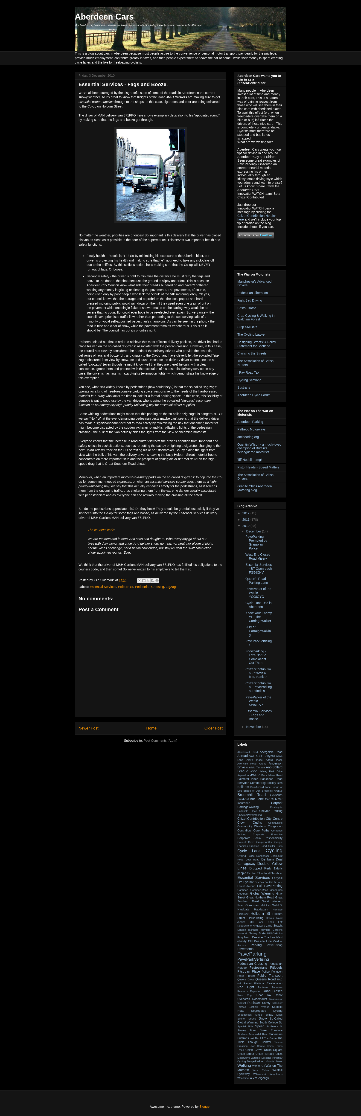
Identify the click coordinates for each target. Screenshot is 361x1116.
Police (266, 971)
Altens (262, 763)
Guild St (277, 905)
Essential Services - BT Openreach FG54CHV (258, 568)
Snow (263, 1018)
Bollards (243, 787)
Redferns (263, 987)
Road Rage (245, 995)
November (254, 727)
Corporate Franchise (267, 834)
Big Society (268, 783)
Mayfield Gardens (271, 929)
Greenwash (252, 905)
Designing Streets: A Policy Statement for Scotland (256, 344)
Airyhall (270, 756)
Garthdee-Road (259, 890)
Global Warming (262, 893)
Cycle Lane (249, 851)
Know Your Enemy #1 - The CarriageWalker (258, 617)
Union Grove (253, 1050)
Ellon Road (263, 873)
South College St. (270, 1022)
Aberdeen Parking (250, 422)
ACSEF (260, 756)
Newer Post (89, 728)
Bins (280, 783)
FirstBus (259, 882)
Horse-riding (256, 918)
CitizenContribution (251, 818)
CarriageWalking (248, 807)
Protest (251, 975)
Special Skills (245, 1026)
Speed (259, 1026)
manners (253, 929)
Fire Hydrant (245, 882)
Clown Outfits (249, 822)
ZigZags (172, 587)
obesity (242, 941)
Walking (244, 1065)
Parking (256, 945)
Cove (251, 842)
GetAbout (242, 893)
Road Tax (263, 995)
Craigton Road (258, 846)
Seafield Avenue (259, 1007)
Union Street (245, 1053)
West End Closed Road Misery (257, 556)
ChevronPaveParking (249, 815)
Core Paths (261, 830)
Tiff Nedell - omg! (249, 460)
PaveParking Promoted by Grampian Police (256, 542)
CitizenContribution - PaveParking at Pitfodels (258, 687)
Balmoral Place (247, 779)
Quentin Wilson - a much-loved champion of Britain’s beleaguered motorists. (259, 448)
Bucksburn (275, 795)
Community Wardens (251, 826)
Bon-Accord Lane (260, 787)
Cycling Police (246, 855)
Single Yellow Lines (268, 1014)
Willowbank (259, 1074)
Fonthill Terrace (273, 882)
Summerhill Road (258, 1034)
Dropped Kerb (260, 868)
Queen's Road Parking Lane (256, 580)
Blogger (204, 1106)
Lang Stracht (274, 925)
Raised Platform (254, 983)
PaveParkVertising (253, 959)
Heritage (277, 909)
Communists (275, 822)
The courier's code (101, 530)
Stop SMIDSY (247, 327)
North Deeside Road (257, 937)
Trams (278, 1046)
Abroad (242, 756)
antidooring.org (248, 437)
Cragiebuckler (264, 842)
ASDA (253, 771)
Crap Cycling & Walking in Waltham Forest (255, 317)
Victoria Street (274, 1061)
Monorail (242, 933)
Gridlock (266, 905)
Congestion (275, 826)
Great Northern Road (260, 897)
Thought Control (259, 1042)
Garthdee (242, 890)
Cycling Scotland (249, 380)
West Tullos (261, 1070)
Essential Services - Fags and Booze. (258, 715)
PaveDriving (274, 945)
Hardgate (243, 909)
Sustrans (243, 387)
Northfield (276, 937)
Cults (280, 846)
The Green (270, 1038)
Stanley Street (246, 1030)
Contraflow (244, 830)
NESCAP (272, 933)
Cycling (274, 850)
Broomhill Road (251, 795)
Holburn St (125, 587)
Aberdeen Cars (104, 16)
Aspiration (243, 775)
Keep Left (275, 922)
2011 (246, 519)
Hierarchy (242, 914)
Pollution (276, 971)
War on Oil (258, 1065)
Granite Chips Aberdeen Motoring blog (254, 488)
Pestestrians (258, 967)
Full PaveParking (269, 886)
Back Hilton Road (271, 775)
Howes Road (274, 918)
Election (251, 873)
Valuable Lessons (261, 1057)
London (241, 929)
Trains (270, 1046)
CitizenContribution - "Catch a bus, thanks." (258, 673)
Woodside (243, 1078)
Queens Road (265, 979)
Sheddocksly (244, 1014)
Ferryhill (277, 878)
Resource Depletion (249, 991)
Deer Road (252, 859)
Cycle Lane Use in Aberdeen (258, 605)
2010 (246, 526)
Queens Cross (245, 979)
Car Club (271, 799)
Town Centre (257, 1046)
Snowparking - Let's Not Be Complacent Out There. (255, 657)
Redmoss (277, 987)
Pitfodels (276, 967)
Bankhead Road (271, 779)
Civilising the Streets (252, 353)
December (254, 531)
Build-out (243, 799)
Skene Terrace (246, 1018)
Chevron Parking (270, 811)
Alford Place (274, 760)
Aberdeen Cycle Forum (254, 395)
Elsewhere (276, 873)
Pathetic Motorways (251, 429)
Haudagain (261, 909)
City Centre (274, 818)
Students (242, 1034)
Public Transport (269, 975)
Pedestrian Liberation (252, 293)
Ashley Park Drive (270, 771)
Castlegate (276, 807)
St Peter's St (274, 1026)
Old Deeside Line (260, 941)
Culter (271, 846)
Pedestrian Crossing (149, 587)
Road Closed (273, 991)
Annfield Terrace (255, 767)
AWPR (255, 775)
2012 (246, 513)
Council (241, 842)
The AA (259, 1038)
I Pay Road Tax (248, 372)
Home (151, 728)
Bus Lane (257, 799)
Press (240, 975)
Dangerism (262, 855)
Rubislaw (254, 1003)
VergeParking (256, 1061)
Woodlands (276, 1074)
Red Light (245, 987)
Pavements (245, 949)
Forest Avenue (246, 886)
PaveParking (252, 954)
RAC (279, 979)
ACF (252, 756)
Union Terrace (265, 1053)
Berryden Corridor (248, 783)
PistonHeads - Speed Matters (258, 467)
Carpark (276, 803)
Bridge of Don (251, 790)
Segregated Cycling (266, 1010)
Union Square (273, 1050)
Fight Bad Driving (249, 300)
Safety (266, 1003)
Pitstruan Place (248, 971)
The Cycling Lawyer (251, 334)
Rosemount (259, 999)
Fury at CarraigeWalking (258, 631)
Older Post (213, 728)
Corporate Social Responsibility (259, 838)
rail (239, 983)
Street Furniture (271, 1030)
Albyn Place (254, 760)
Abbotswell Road (247, 752)
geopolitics (276, 890)
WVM (253, 1078)
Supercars (275, 1034)
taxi (252, 1038)
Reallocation (274, 983)
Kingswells (259, 925)
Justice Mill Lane (250, 922)
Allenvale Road (246, 763)
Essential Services (103, 587)
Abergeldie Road (271, 752)
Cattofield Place (247, 811)
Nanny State (257, 933)
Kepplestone (244, 925)
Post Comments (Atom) (160, 740)
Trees (240, 1050)
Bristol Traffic (246, 308)
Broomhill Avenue (272, 790)
